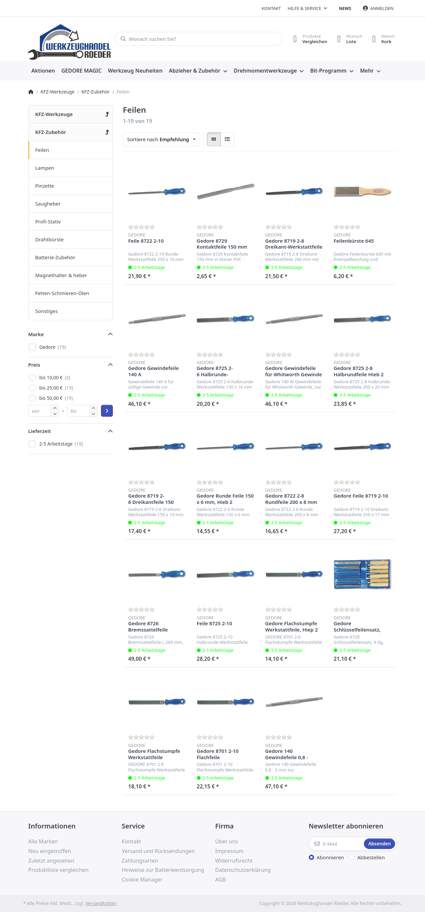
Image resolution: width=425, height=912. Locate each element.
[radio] (214, 139)
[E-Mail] (336, 844)
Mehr (367, 70)
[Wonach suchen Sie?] (198, 39)
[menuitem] (43, 71)
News (345, 8)
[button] (54, 413)
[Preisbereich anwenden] (107, 411)
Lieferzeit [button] (39, 431)
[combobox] (161, 139)
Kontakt (271, 8)
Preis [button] (34, 364)
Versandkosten (101, 903)
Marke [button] (36, 334)
